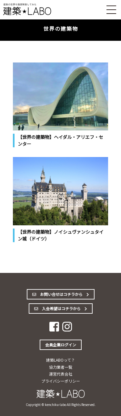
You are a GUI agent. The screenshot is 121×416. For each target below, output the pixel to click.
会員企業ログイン (60, 344)
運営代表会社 (60, 374)
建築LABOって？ (60, 360)
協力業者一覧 (60, 367)
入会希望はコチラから (60, 308)
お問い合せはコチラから (60, 294)
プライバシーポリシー (60, 381)
